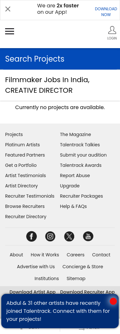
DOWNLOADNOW (106, 11)
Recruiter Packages (81, 196)
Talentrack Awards (81, 165)
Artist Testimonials (25, 175)
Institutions (47, 278)
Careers (75, 254)
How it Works (45, 254)
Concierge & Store (82, 266)
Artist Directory (21, 185)
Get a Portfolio (20, 165)
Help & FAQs (73, 206)
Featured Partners (25, 155)
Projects (14, 134)
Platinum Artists (22, 144)
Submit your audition (83, 155)
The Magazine (75, 134)
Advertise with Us (36, 266)
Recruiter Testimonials (29, 196)
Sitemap (76, 278)
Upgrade (70, 185)
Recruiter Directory (25, 216)
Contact (101, 254)
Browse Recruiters (25, 206)
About (16, 254)
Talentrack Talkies (80, 144)
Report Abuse (75, 175)
